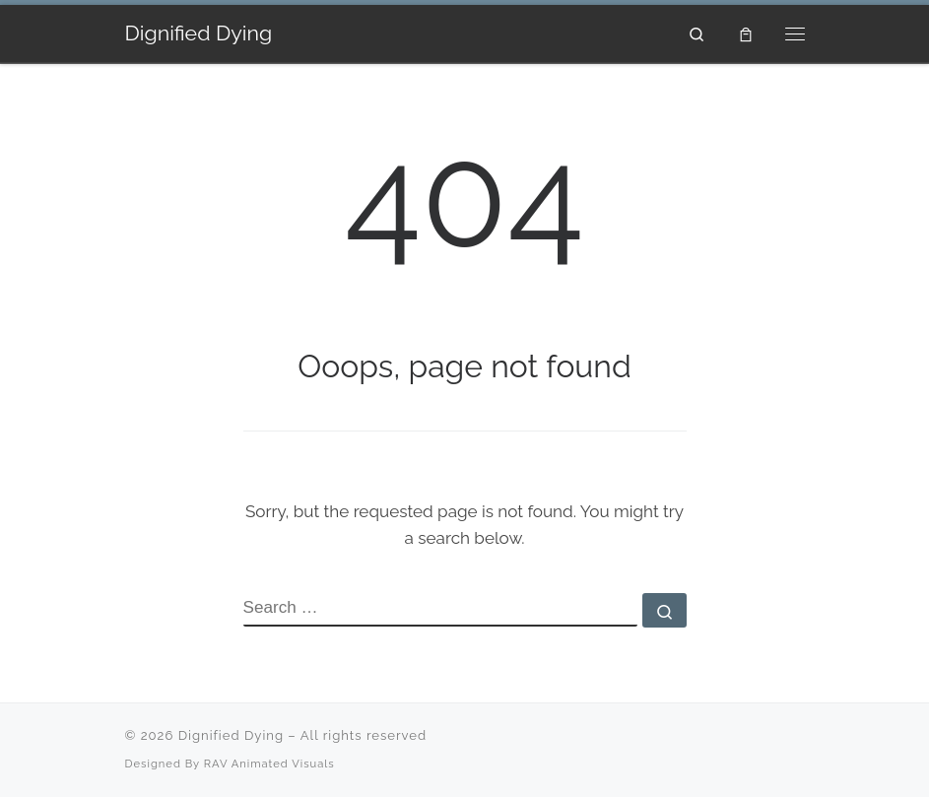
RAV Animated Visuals (269, 763)
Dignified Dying (231, 735)
